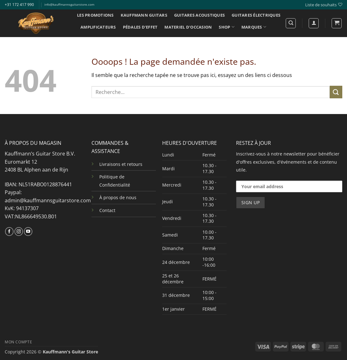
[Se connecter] (314, 23)
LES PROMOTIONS (95, 15)
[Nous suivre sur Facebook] (9, 231)
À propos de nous (117, 197)
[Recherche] (291, 23)
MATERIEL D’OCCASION (188, 27)
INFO (87, 39)
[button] (337, 23)
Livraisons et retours (120, 164)
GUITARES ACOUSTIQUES (199, 15)
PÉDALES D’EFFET (140, 27)
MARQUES (253, 27)
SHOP (226, 27)
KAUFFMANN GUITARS (144, 15)
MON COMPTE (18, 342)
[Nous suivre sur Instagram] (18, 231)
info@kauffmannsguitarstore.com (69, 5)
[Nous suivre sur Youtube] (28, 231)
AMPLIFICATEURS (98, 27)
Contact (107, 210)
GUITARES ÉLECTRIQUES (256, 15)
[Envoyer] (336, 92)
